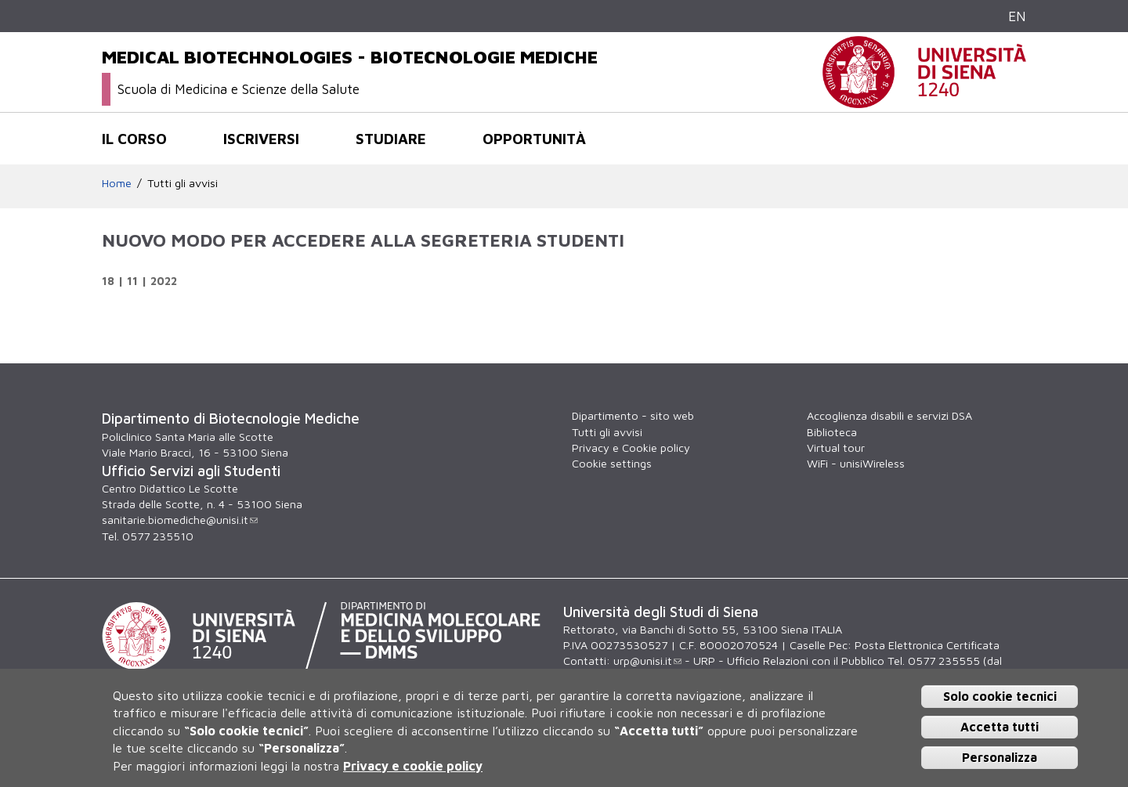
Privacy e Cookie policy (631, 447)
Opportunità (534, 138)
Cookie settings (612, 463)
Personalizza (999, 757)
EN (1017, 16)
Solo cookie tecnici (1000, 696)
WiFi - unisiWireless (856, 463)
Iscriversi (261, 138)
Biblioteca (832, 432)
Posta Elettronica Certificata (927, 645)
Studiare (391, 138)
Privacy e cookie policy (413, 766)
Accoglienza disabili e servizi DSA (889, 415)
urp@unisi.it (647, 660)
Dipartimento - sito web (633, 415)
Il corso (134, 138)
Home (117, 183)
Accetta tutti (999, 727)
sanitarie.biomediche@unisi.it (180, 519)
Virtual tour (836, 447)
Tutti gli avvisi (182, 183)
